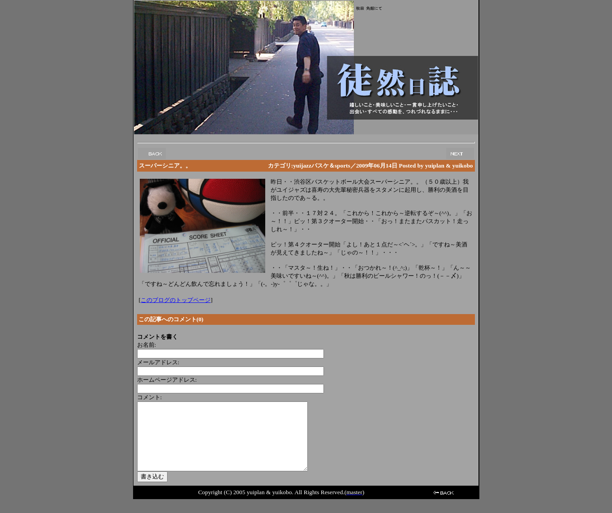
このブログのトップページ (176, 300)
